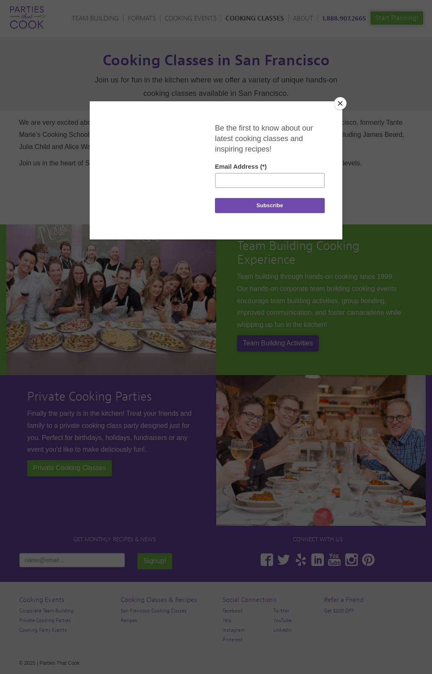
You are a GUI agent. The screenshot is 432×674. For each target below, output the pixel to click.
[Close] (340, 103)
